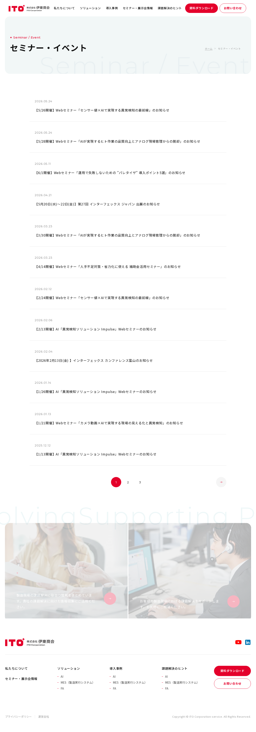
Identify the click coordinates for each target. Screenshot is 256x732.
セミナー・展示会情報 (138, 8)
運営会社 (43, 716)
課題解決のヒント (170, 8)
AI (62, 676)
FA (62, 688)
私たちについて (64, 8)
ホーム (208, 48)
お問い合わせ (233, 8)
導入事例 (112, 8)
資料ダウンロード (201, 8)
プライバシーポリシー (18, 716)
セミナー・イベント (229, 48)
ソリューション (90, 8)
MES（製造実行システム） (78, 682)
